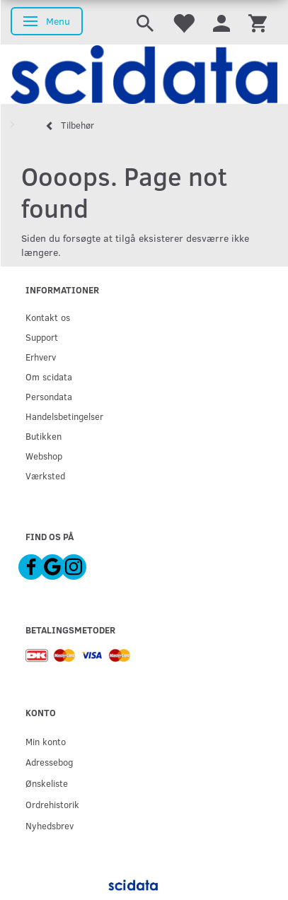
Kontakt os (47, 317)
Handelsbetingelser (64, 416)
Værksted (45, 475)
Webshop (43, 456)
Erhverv (40, 357)
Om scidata (48, 376)
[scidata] (144, 74)
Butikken (43, 436)
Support (41, 337)
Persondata (48, 396)
